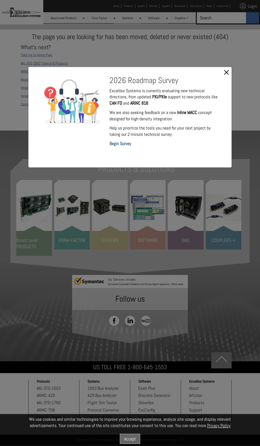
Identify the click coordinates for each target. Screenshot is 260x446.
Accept (130, 439)
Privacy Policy (219, 425)
